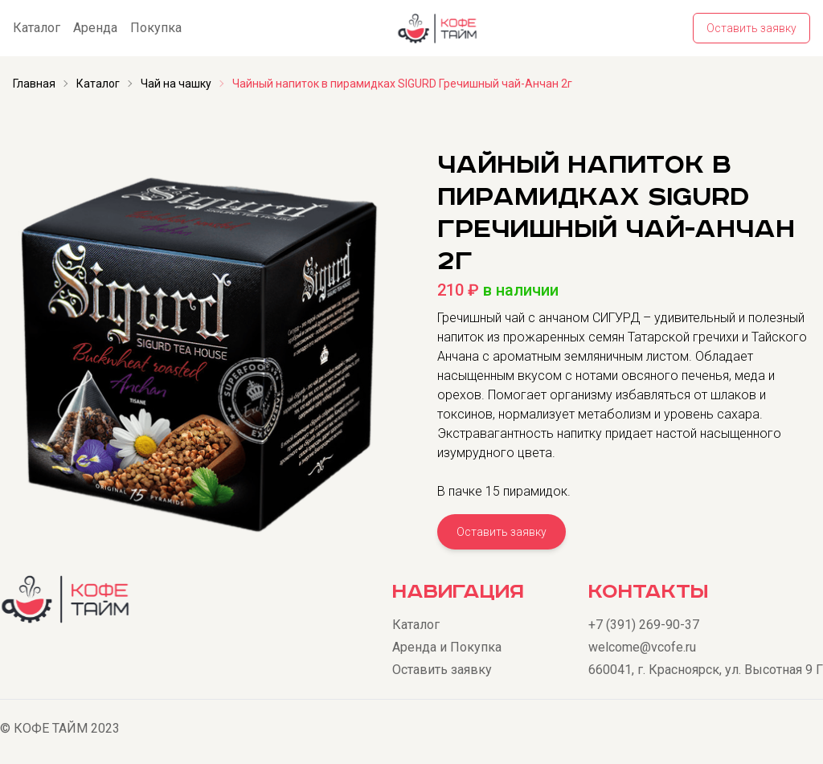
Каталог (36, 27)
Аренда (95, 27)
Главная (34, 83)
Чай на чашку (176, 83)
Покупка (156, 27)
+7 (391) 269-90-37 (643, 624)
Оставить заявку (751, 28)
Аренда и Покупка (447, 647)
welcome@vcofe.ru (642, 647)
